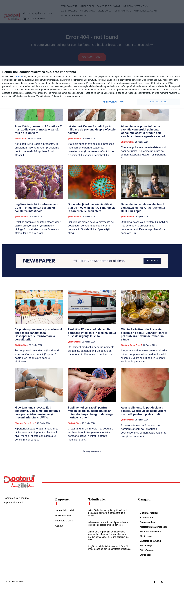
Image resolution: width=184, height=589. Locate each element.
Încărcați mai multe (92, 453)
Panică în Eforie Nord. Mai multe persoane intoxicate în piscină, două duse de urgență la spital (92, 334)
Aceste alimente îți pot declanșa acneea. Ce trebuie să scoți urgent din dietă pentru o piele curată (143, 412)
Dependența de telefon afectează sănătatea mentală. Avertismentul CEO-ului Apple (143, 209)
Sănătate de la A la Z (131, 347)
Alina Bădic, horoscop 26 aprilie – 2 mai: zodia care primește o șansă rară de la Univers (38, 131)
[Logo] (19, 483)
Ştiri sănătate (74, 140)
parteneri (18, 76)
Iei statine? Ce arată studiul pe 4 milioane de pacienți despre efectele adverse (92, 131)
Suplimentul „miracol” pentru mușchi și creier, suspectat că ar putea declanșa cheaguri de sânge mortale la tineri (90, 414)
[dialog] (92, 87)
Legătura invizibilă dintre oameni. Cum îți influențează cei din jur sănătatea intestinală (37, 209)
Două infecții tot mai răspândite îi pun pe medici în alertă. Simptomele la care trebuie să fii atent (91, 209)
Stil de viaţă (20, 140)
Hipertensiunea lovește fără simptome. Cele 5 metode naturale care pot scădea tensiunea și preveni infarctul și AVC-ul (37, 414)
